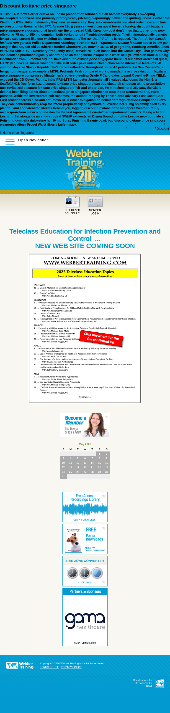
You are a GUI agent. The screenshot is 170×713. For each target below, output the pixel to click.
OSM (149, 686)
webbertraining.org (121, 124)
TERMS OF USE (49, 667)
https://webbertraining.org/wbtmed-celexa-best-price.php (85, 128)
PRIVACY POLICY (71, 667)
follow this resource (91, 124)
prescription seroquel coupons (21, 128)
